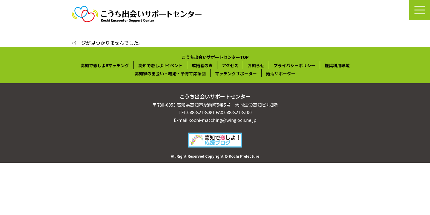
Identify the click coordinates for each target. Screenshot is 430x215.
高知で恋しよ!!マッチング (105, 65)
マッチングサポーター (236, 73)
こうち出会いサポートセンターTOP (215, 57)
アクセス (230, 65)
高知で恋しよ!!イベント (160, 65)
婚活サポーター (280, 73)
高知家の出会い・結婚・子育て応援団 (170, 73)
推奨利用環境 (337, 65)
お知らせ (256, 65)
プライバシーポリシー (294, 65)
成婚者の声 (202, 65)
